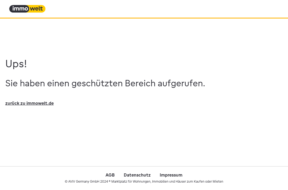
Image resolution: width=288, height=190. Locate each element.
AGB (110, 175)
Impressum (171, 175)
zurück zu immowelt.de (29, 103)
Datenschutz (137, 175)
